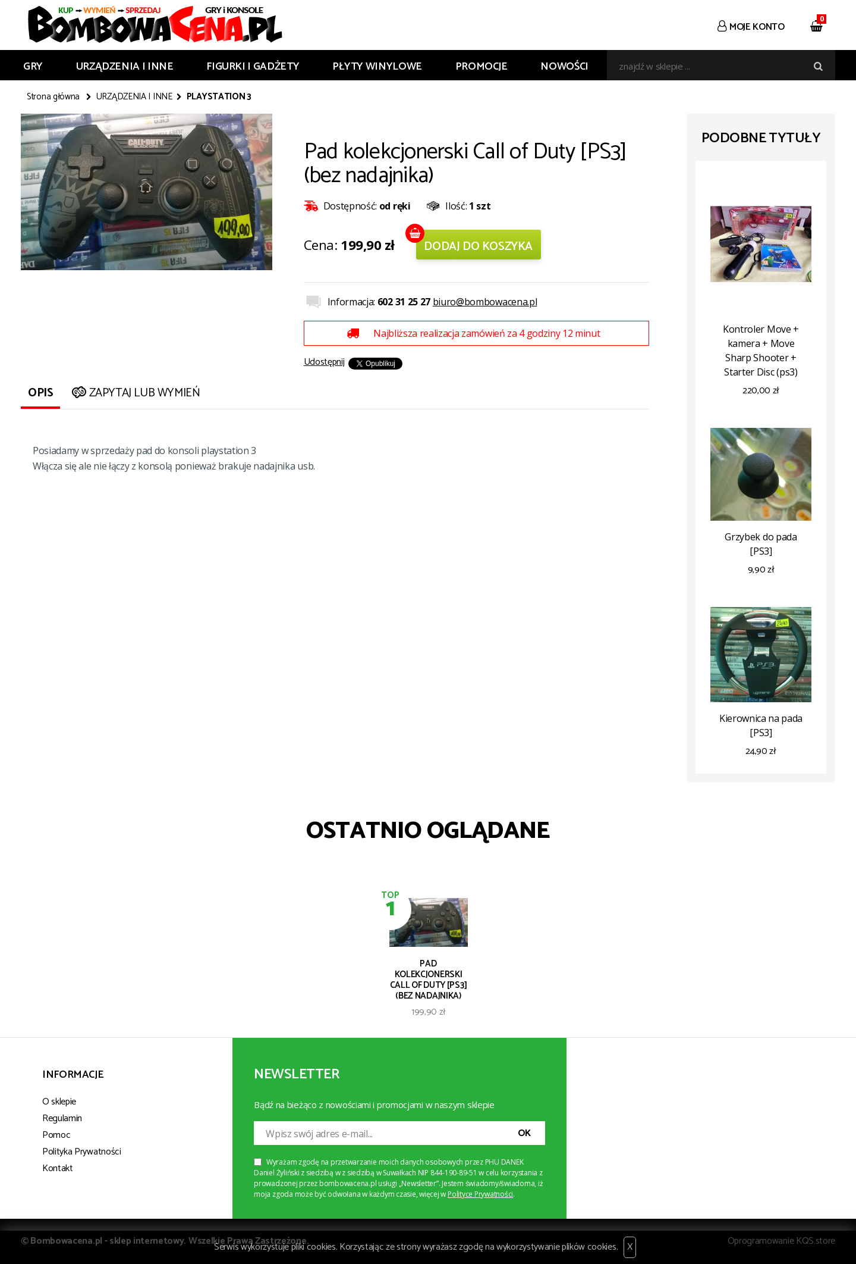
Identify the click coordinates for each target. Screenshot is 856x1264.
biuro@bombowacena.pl (485, 301)
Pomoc (56, 1135)
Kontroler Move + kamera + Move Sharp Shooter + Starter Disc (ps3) (761, 350)
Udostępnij (324, 362)
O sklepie (59, 1102)
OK (524, 1133)
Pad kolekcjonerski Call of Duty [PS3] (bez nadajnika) (428, 979)
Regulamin (62, 1118)
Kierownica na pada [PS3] (760, 725)
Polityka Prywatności (81, 1152)
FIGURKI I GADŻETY (252, 67)
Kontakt (57, 1168)
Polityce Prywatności (480, 1194)
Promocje (481, 67)
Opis (40, 393)
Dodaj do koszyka (478, 246)
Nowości (564, 67)
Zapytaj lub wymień (135, 393)
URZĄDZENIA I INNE (125, 67)
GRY (33, 67)
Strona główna (53, 97)
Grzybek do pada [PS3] (761, 544)
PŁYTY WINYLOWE (377, 67)
